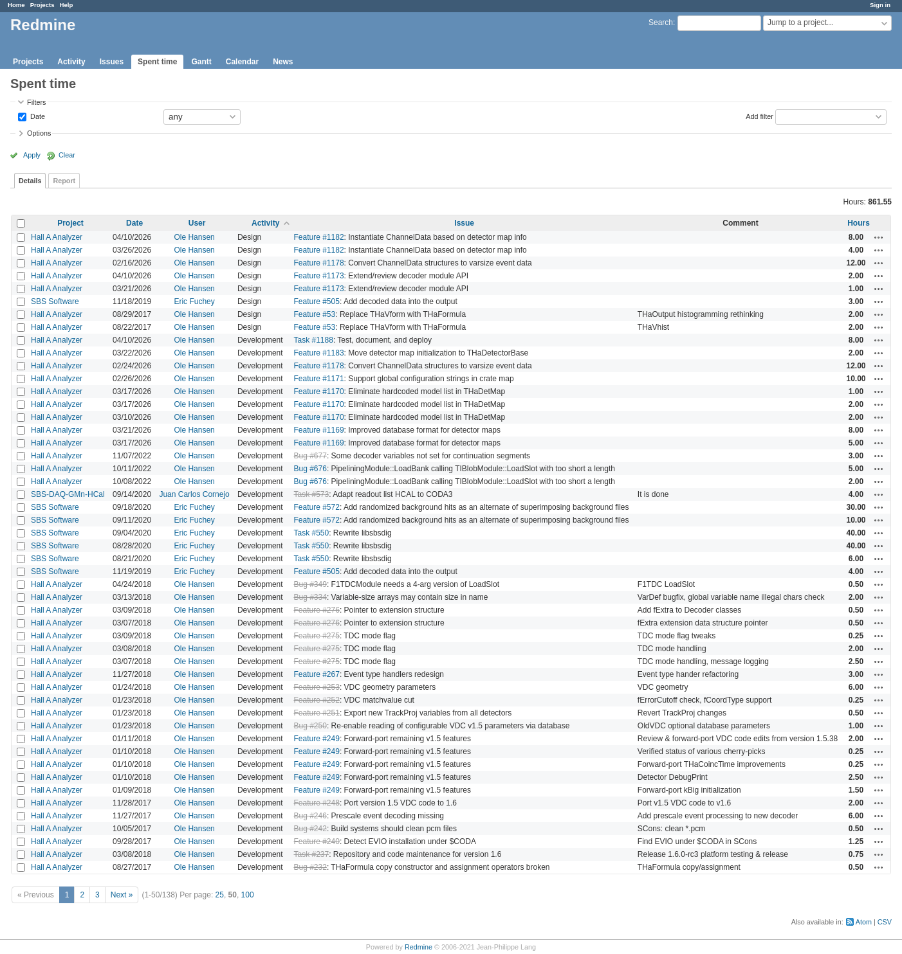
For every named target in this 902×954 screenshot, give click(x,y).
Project (70, 223)
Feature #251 (317, 712)
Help (66, 4)
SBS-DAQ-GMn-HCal (68, 494)
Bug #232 (310, 867)
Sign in (880, 4)
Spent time (157, 61)
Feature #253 (317, 687)
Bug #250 (310, 725)
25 (220, 894)
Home (16, 4)
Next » (122, 894)
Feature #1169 (319, 430)
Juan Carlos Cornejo (194, 494)
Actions (879, 237)
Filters (36, 102)
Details (30, 180)
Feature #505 (317, 301)
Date (36, 116)
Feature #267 (317, 674)
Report (64, 180)
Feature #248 (317, 802)
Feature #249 (317, 738)
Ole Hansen (194, 237)
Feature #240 (317, 841)
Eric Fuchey (194, 301)
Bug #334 (310, 597)
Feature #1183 (319, 352)
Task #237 (311, 854)
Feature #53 (315, 314)
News (283, 61)
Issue (464, 223)
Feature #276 (317, 610)
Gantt (201, 61)
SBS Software (55, 301)
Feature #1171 (319, 378)
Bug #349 (310, 584)
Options (39, 133)
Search (661, 22)
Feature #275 (317, 635)
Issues (112, 61)
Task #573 (311, 494)
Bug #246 (310, 815)
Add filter (759, 116)
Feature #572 (317, 507)
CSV (885, 922)
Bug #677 (310, 455)
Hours (858, 223)
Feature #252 (317, 700)
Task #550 (311, 532)
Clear (67, 155)
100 (247, 894)
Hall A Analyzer (56, 237)
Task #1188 (313, 340)
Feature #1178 (319, 262)
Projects (42, 4)
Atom (864, 922)
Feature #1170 (319, 391)
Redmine (418, 947)
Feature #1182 (319, 237)
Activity (71, 61)
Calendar (242, 61)
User (197, 223)
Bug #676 (310, 468)
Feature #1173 (319, 275)
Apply (32, 155)
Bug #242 (310, 828)
